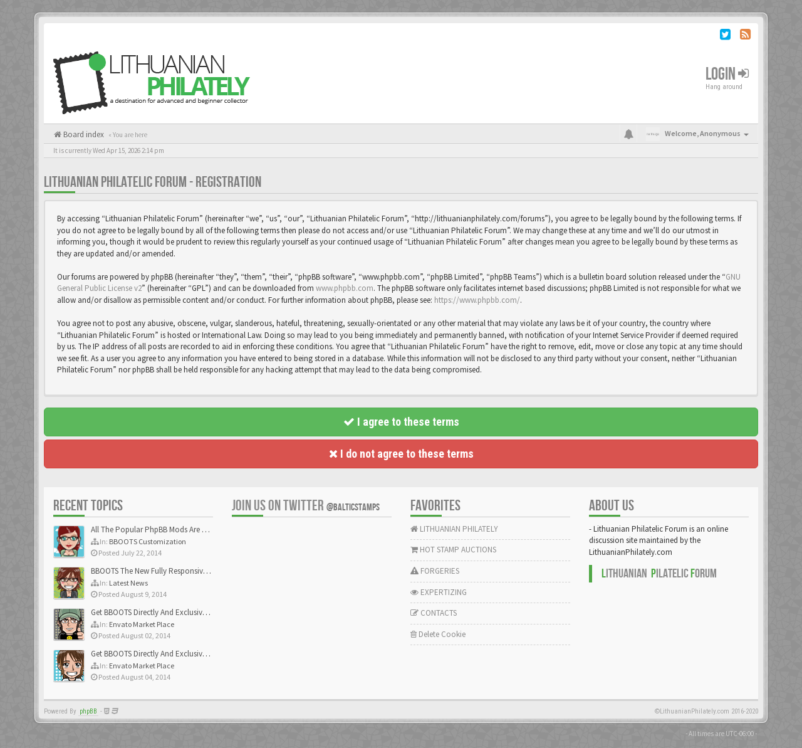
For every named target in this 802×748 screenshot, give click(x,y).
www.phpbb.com (344, 288)
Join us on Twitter (306, 506)
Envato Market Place (141, 624)
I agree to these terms (401, 421)
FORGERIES (434, 571)
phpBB (88, 711)
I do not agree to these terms (401, 453)
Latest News (128, 582)
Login (727, 74)
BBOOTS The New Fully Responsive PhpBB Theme (173, 571)
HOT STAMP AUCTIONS (453, 549)
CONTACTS (433, 613)
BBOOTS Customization (147, 541)
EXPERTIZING (438, 592)
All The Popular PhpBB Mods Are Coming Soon (170, 529)
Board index (82, 134)
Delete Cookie (438, 634)
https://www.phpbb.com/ (477, 300)
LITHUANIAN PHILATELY (454, 529)
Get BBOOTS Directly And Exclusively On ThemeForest (180, 612)
